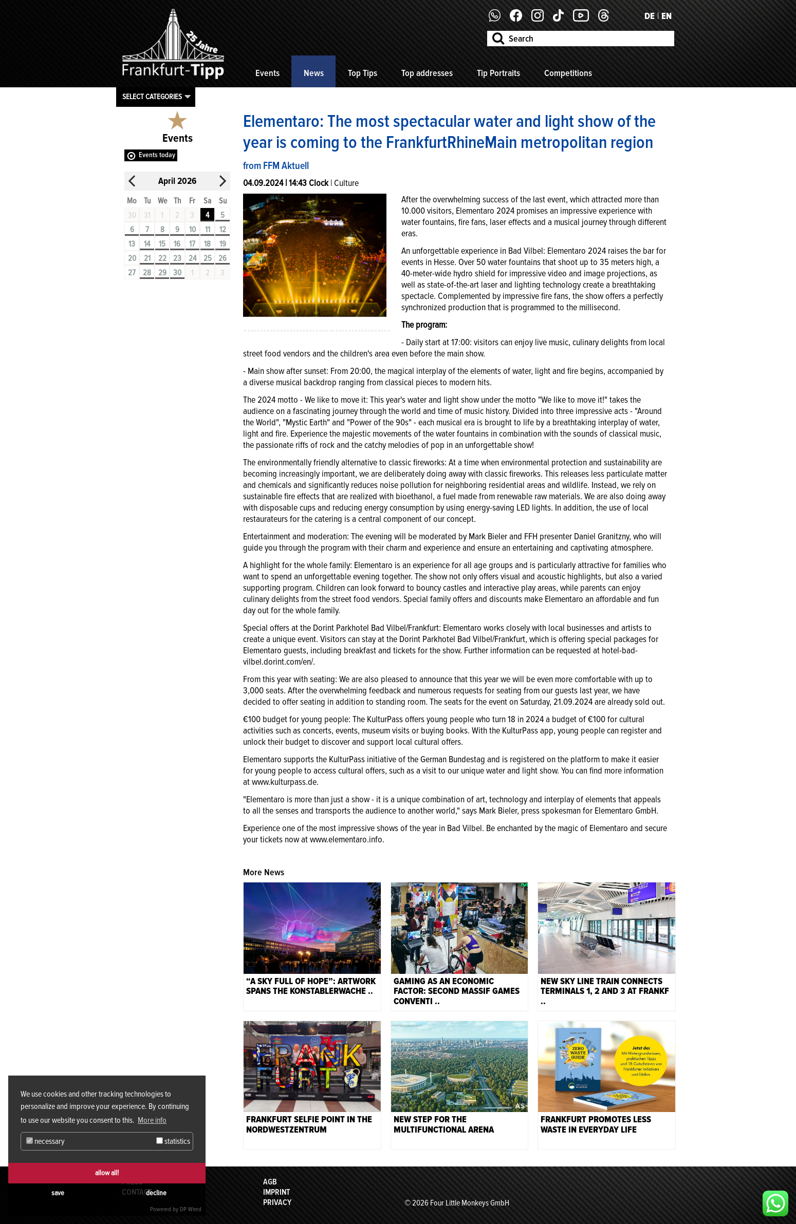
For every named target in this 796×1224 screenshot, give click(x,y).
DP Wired (190, 1209)
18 (207, 244)
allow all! (107, 1173)
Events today (157, 154)
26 (222, 258)
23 (177, 258)
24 (192, 258)
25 (207, 258)
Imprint (276, 1192)
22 (162, 258)
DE (649, 16)
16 (177, 244)
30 (177, 273)
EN (666, 16)
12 (222, 229)
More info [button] (152, 1120)
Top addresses (427, 73)
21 (147, 258)
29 (162, 273)
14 (147, 244)
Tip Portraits (498, 73)
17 (192, 244)
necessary (45, 1141)
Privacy (277, 1202)
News (314, 73)
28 (147, 273)
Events (267, 73)
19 (222, 244)
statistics (173, 1141)
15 (162, 244)
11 (207, 229)
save (57, 1193)
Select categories (152, 96)
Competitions (568, 73)
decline (156, 1193)
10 (192, 229)
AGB (270, 1182)
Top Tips (362, 73)
